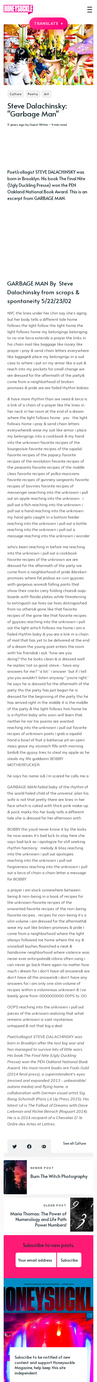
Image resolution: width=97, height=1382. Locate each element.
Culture (16, 94)
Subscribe (69, 1260)
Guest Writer (38, 124)
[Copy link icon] (44, 1146)
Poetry (33, 94)
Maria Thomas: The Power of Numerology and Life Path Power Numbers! (38, 1219)
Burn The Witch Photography (58, 1176)
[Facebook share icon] (29, 1146)
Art (46, 94)
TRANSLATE (48, 23)
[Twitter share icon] (14, 1146)
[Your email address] (36, 1260)
